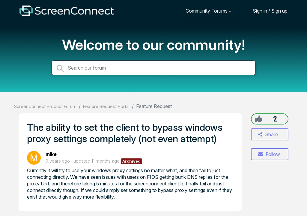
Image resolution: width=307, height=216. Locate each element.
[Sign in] (265, 10)
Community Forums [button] (207, 11)
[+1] (258, 118)
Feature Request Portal (106, 106)
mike (51, 154)
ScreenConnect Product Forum (45, 106)
